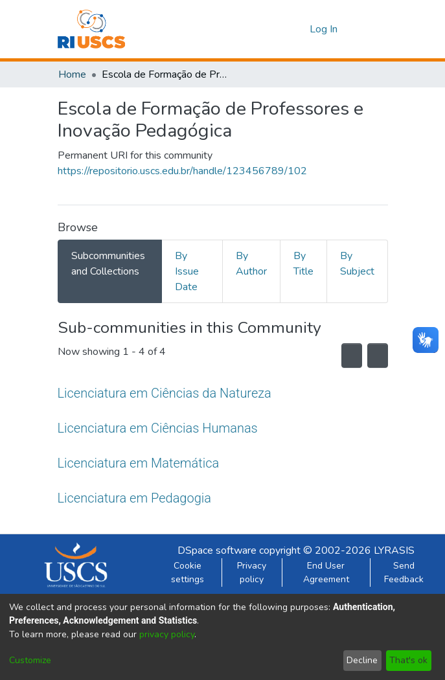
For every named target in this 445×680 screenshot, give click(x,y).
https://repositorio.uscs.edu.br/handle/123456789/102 (182, 171)
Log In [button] (324, 29)
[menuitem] (298, 29)
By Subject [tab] (357, 263)
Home (72, 74)
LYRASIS (394, 550)
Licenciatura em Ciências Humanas (157, 427)
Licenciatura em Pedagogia (135, 497)
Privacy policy (251, 572)
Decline (362, 660)
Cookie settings (187, 572)
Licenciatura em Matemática (137, 462)
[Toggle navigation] (370, 29)
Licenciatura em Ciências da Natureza (164, 393)
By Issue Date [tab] (187, 271)
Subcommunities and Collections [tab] (108, 263)
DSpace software (217, 550)
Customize (30, 660)
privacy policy (166, 634)
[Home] (91, 29)
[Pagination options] (374, 355)
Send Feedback (404, 572)
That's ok (408, 660)
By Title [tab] (303, 263)
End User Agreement (326, 572)
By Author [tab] (251, 263)
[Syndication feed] (343, 355)
